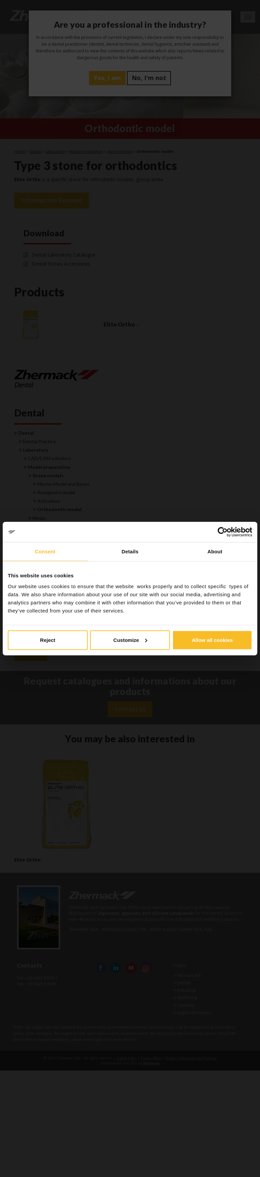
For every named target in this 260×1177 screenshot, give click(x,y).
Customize (130, 640)
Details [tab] (130, 551)
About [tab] (215, 551)
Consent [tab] (45, 551)
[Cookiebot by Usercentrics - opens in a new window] (222, 532)
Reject (47, 640)
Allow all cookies (212, 640)
